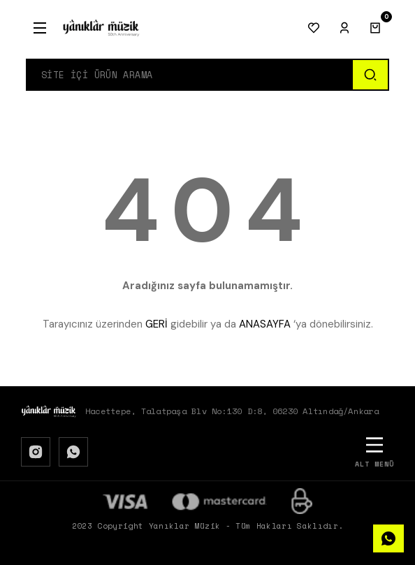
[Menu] (40, 28)
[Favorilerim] (314, 28)
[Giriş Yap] (344, 28)
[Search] (189, 74)
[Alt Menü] (374, 451)
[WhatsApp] (73, 452)
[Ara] (369, 74)
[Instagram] (35, 452)
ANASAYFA (265, 324)
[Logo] (101, 27)
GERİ (156, 324)
